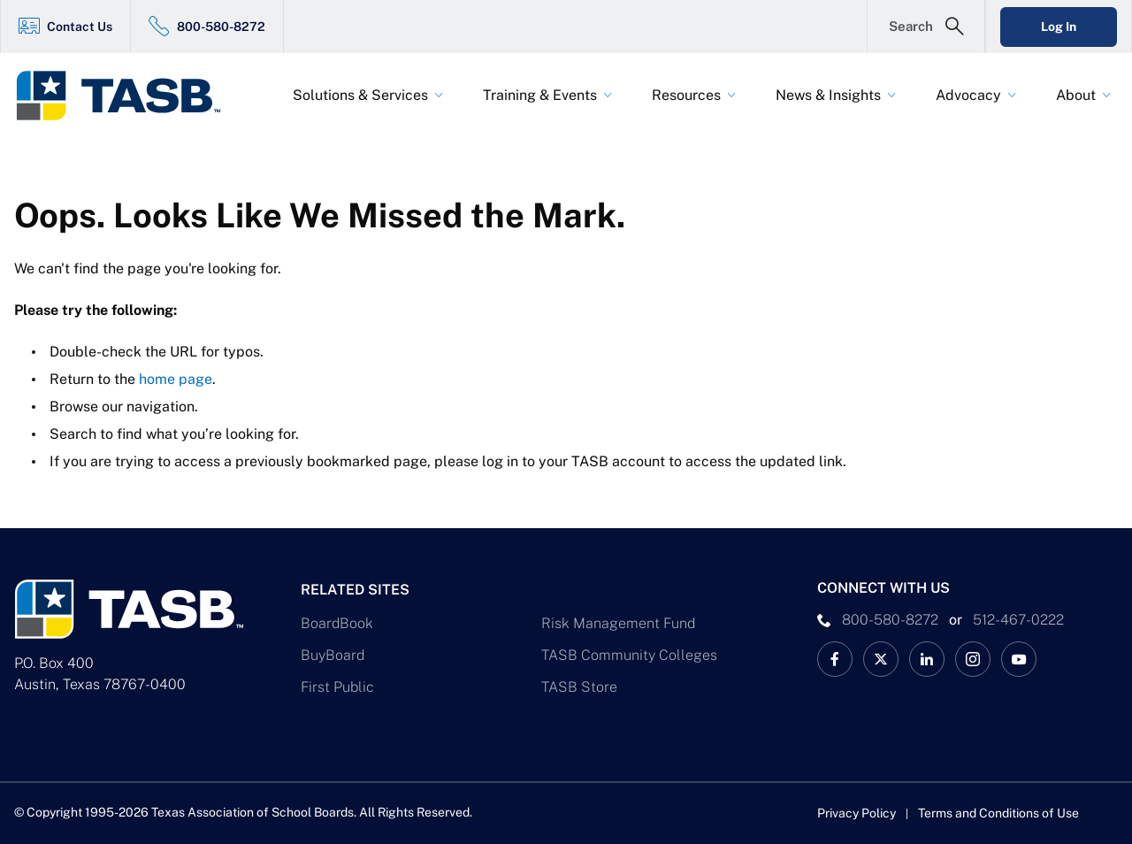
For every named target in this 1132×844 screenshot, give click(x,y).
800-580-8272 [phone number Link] (890, 619)
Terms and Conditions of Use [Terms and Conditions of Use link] (998, 813)
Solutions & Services (360, 95)
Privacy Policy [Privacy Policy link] (856, 813)
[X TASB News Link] (881, 659)
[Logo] (129, 95)
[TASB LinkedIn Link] (927, 659)
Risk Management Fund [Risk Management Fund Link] (618, 623)
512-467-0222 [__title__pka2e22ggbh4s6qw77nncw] (1018, 619)
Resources (686, 95)
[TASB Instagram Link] (972, 659)
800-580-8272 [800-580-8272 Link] (221, 26)
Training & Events (540, 95)
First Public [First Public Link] (337, 687)
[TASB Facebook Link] (835, 659)
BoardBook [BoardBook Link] (337, 623)
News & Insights (828, 95)
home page (175, 379)
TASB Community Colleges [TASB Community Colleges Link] (629, 655)
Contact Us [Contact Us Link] (79, 26)
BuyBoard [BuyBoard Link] (332, 655)
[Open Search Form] (926, 26)
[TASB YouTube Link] (1018, 659)
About (1076, 95)
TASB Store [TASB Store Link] (579, 687)
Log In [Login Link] (1058, 26)
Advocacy (968, 95)
